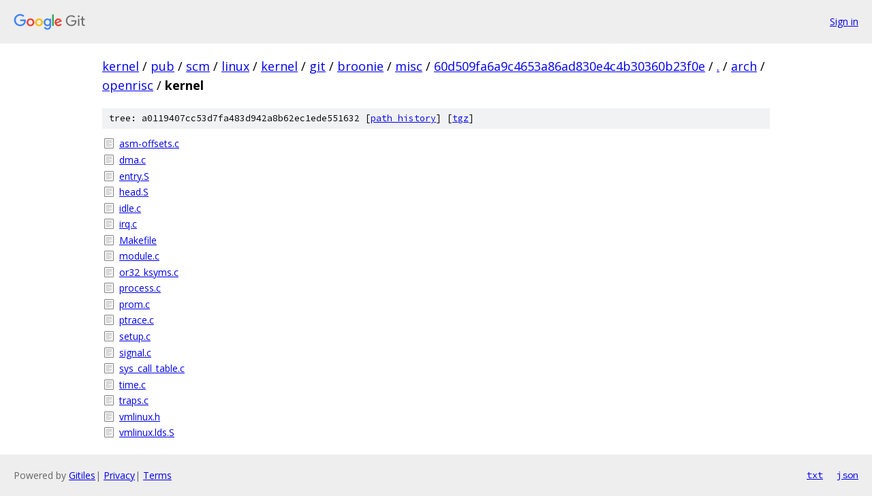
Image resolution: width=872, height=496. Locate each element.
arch (744, 66)
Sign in (844, 21)
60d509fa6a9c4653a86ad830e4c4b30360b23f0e (569, 66)
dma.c (132, 159)
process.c (140, 287)
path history (403, 118)
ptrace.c (136, 319)
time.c (132, 384)
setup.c (135, 336)
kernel (120, 66)
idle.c (130, 208)
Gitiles (82, 475)
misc (408, 66)
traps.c (134, 400)
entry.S (134, 176)
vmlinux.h (139, 416)
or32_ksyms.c (148, 272)
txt (815, 475)
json (847, 475)
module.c (139, 255)
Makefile (138, 240)
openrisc (127, 85)
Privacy (119, 475)
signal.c (135, 352)
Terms (157, 475)
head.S (134, 191)
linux (235, 66)
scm (198, 66)
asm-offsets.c (149, 143)
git (317, 66)
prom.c (134, 304)
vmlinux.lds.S (146, 432)
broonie (360, 66)
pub (162, 66)
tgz (460, 118)
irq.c (128, 223)
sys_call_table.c (152, 368)
